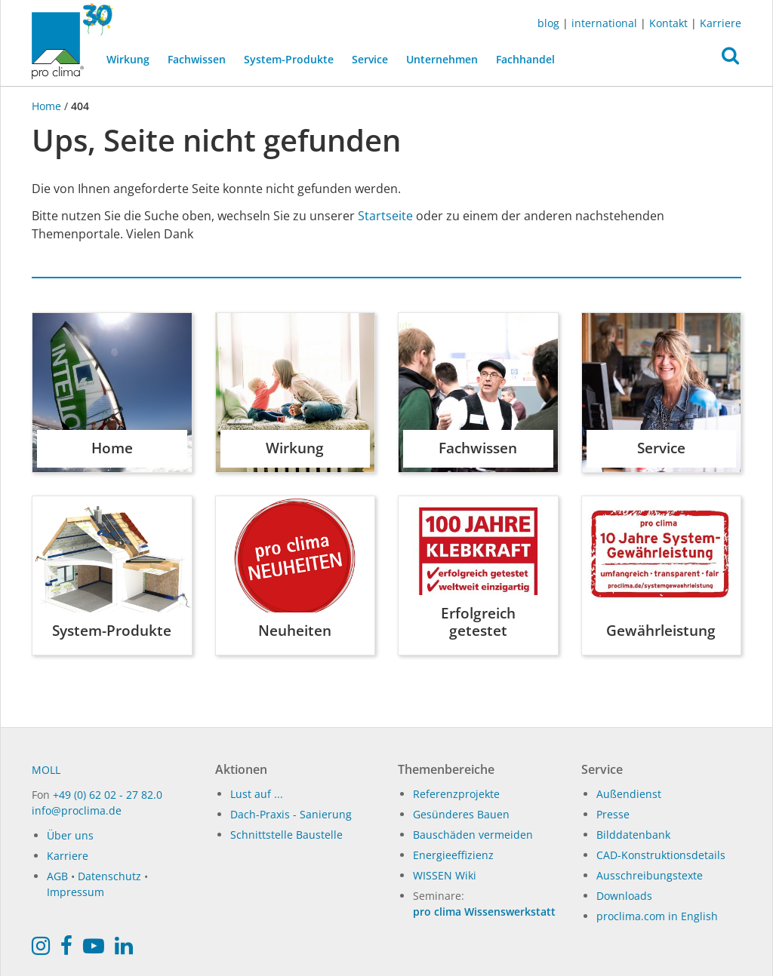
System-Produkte (289, 59)
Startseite (385, 215)
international (604, 23)
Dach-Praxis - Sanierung (291, 814)
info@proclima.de (77, 810)
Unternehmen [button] (442, 59)
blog (548, 23)
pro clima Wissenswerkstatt (484, 911)
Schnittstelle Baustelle (286, 834)
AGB (57, 876)
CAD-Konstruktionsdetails (660, 855)
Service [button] (370, 59)
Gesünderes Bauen (461, 814)
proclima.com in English (657, 916)
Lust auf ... (256, 794)
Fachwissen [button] (197, 59)
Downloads (624, 896)
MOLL (46, 770)
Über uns (70, 835)
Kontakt (668, 23)
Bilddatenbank (633, 834)
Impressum (75, 892)
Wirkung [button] (127, 59)
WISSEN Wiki (444, 875)
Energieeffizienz (453, 855)
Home (48, 106)
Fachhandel (525, 59)
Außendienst (628, 794)
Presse (613, 814)
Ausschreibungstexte (649, 875)
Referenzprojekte (456, 794)
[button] (730, 59)
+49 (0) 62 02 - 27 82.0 (107, 794)
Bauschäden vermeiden (473, 834)
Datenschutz (109, 876)
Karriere (720, 23)
